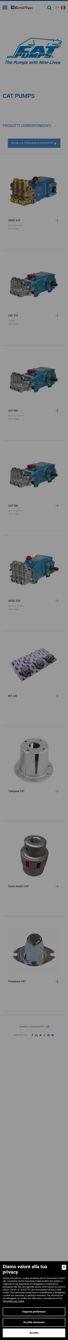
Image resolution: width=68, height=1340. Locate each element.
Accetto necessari (34, 1322)
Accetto (34, 1332)
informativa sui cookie (13, 1301)
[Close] (64, 1267)
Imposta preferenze (34, 1311)
